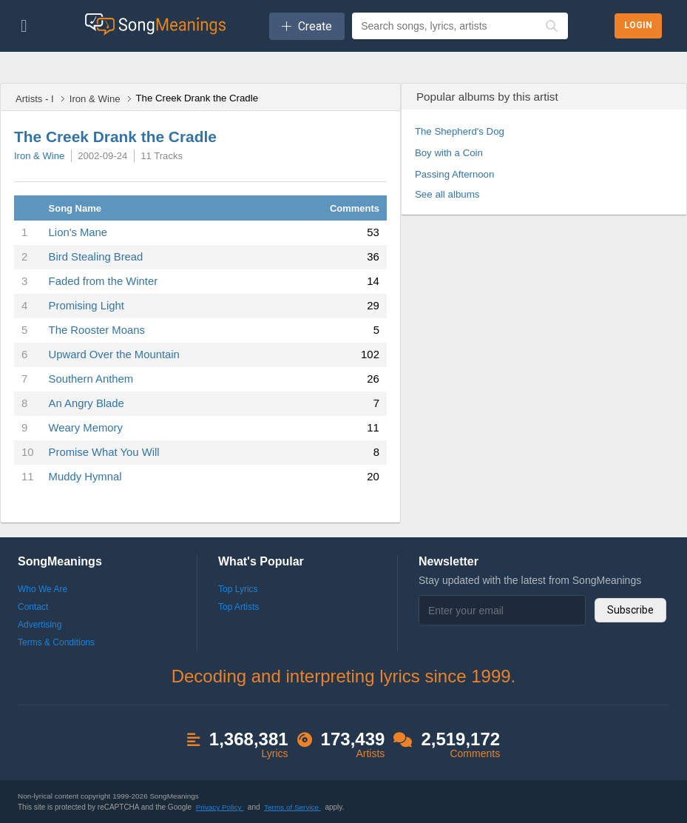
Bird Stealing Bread (96, 257)
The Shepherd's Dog (459, 131)
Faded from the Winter (103, 281)
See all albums (447, 194)
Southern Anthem (91, 379)
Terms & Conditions (56, 642)
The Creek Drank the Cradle (115, 136)
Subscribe (630, 610)
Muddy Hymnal (85, 477)
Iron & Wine (95, 98)
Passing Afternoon (454, 174)
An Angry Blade (86, 403)
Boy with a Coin (449, 152)
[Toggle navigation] (24, 26)
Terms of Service (292, 807)
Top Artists (238, 607)
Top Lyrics (238, 589)
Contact (33, 607)
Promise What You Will (104, 452)
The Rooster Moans (97, 330)
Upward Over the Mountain (114, 354)
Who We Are (42, 589)
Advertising (39, 624)
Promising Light (86, 306)
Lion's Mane (78, 232)
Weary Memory (86, 428)
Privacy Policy (220, 807)
